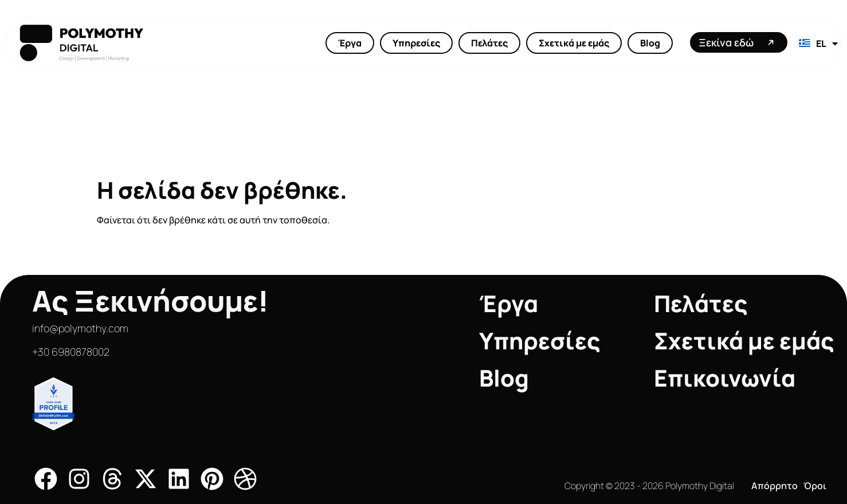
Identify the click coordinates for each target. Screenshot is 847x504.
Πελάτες (489, 43)
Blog (650, 43)
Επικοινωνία (724, 377)
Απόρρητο (774, 485)
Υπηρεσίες (416, 43)
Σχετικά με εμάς (574, 43)
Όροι (814, 485)
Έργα (350, 43)
